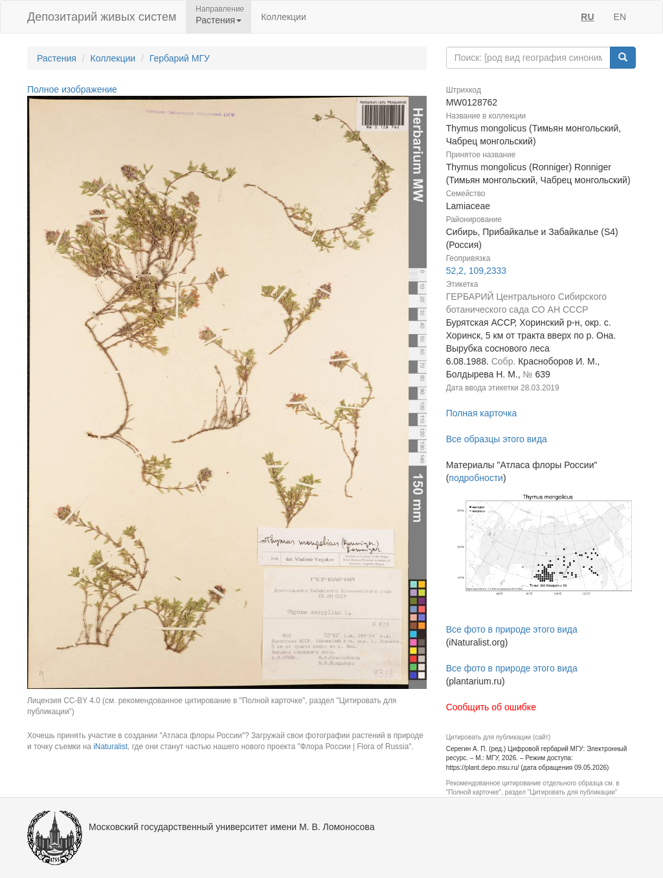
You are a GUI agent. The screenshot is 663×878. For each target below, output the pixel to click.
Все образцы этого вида (496, 439)
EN (620, 17)
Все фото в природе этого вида (512, 629)
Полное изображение (72, 89)
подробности (476, 478)
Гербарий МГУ (180, 58)
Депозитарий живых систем (101, 16)
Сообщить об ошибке (491, 707)
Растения (56, 58)
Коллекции (283, 17)
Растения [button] (219, 20)
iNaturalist (110, 746)
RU (587, 17)
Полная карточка (481, 413)
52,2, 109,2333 (476, 270)
